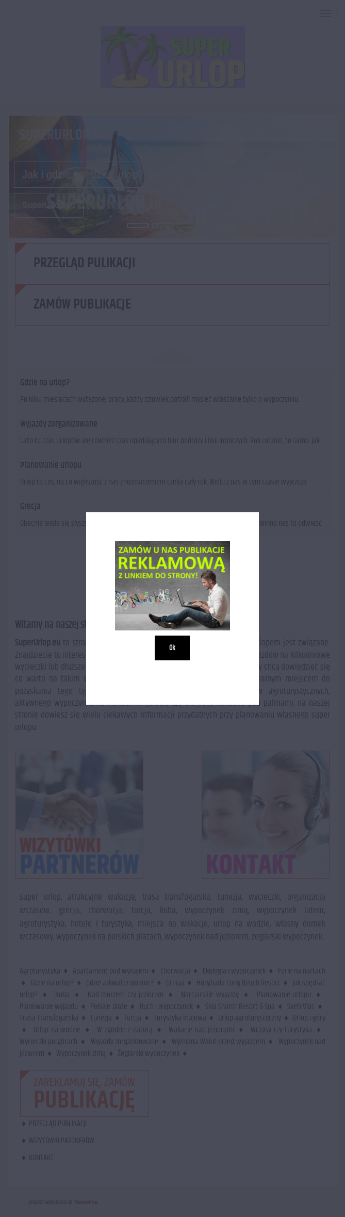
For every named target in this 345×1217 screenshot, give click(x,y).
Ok (173, 648)
